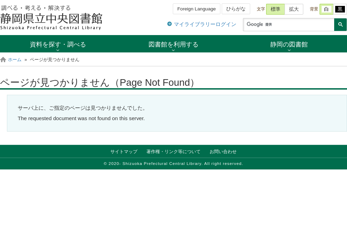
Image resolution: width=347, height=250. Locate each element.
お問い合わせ (223, 151)
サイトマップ (123, 151)
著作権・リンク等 (173, 151)
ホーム (15, 59)
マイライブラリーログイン (205, 24)
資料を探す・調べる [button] (58, 44)
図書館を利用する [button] (173, 44)
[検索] (288, 24)
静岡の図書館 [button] (289, 44)
